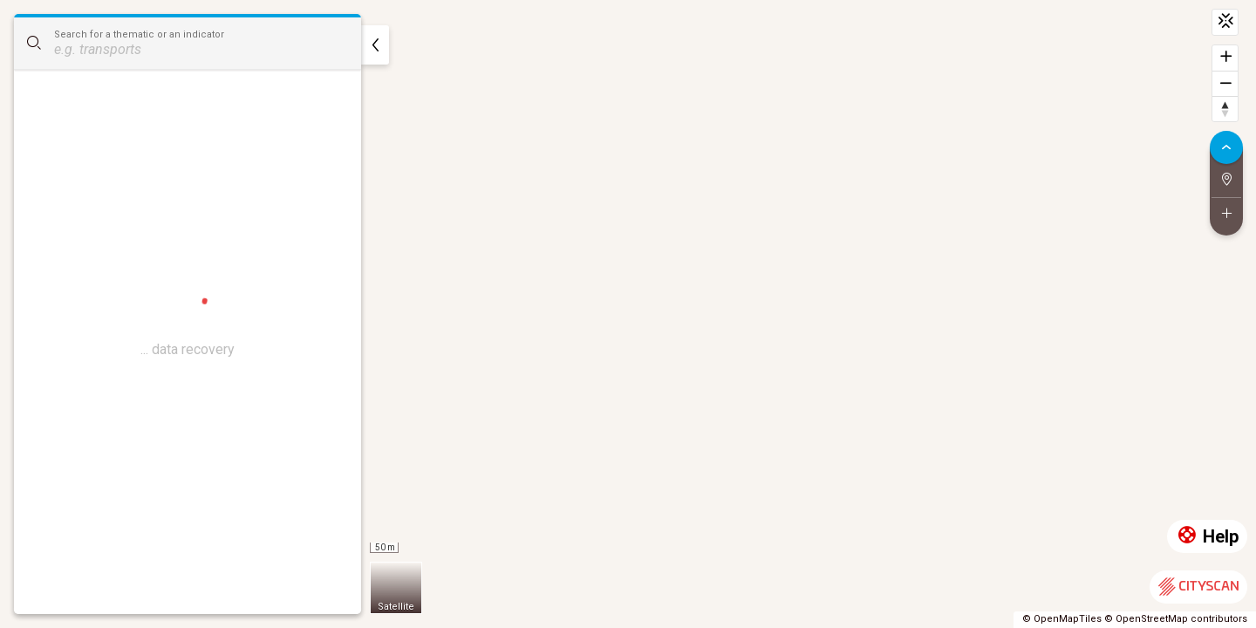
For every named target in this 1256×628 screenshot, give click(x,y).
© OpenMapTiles (1062, 619)
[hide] (375, 45)
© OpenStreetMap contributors (1175, 619)
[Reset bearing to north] (1225, 108)
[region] (628, 314)
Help (1207, 536)
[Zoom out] (1225, 83)
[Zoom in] (1225, 58)
